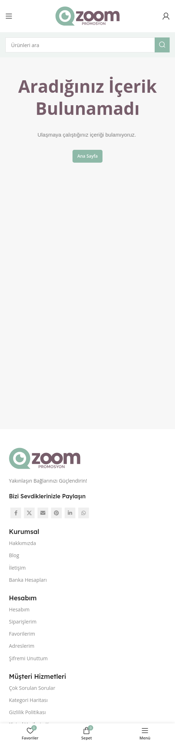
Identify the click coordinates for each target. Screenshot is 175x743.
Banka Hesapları (28, 579)
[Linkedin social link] (70, 513)
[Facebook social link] (15, 513)
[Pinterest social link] (56, 513)
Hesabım (19, 609)
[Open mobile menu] (9, 16)
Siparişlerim (22, 621)
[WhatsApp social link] (83, 513)
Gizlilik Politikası (27, 712)
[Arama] (87, 44)
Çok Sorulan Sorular (32, 688)
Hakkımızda (22, 543)
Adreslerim (21, 645)
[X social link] (29, 513)
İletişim (17, 567)
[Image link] (44, 457)
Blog (14, 555)
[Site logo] (87, 15)
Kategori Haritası (28, 700)
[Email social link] (43, 513)
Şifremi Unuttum (28, 658)
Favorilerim (22, 633)
